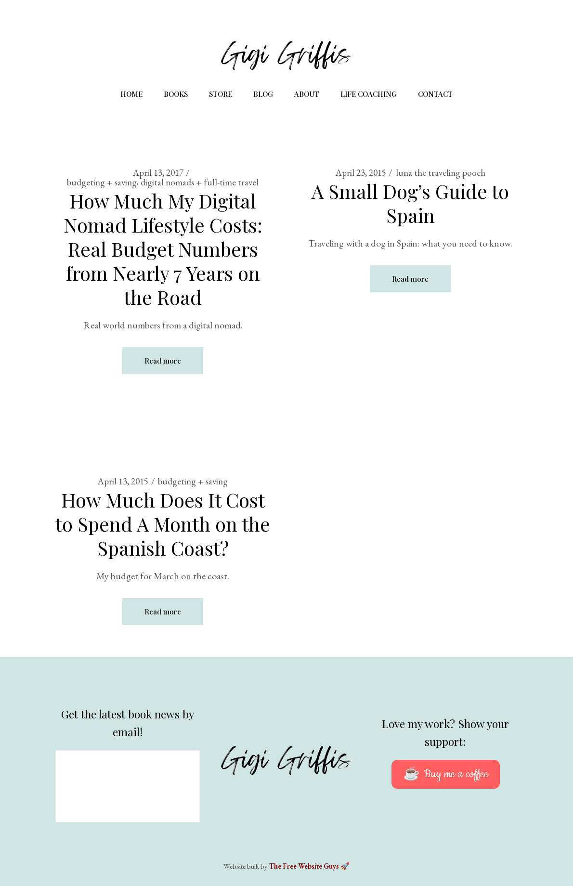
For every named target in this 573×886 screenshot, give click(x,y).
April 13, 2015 (123, 481)
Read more (162, 360)
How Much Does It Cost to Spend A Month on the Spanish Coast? (162, 523)
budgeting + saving (102, 182)
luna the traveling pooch (440, 172)
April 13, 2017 (158, 172)
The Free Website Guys (304, 866)
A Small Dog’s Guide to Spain (410, 203)
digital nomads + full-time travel (200, 182)
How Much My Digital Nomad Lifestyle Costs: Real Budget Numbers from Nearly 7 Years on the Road (163, 249)
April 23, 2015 (361, 172)
